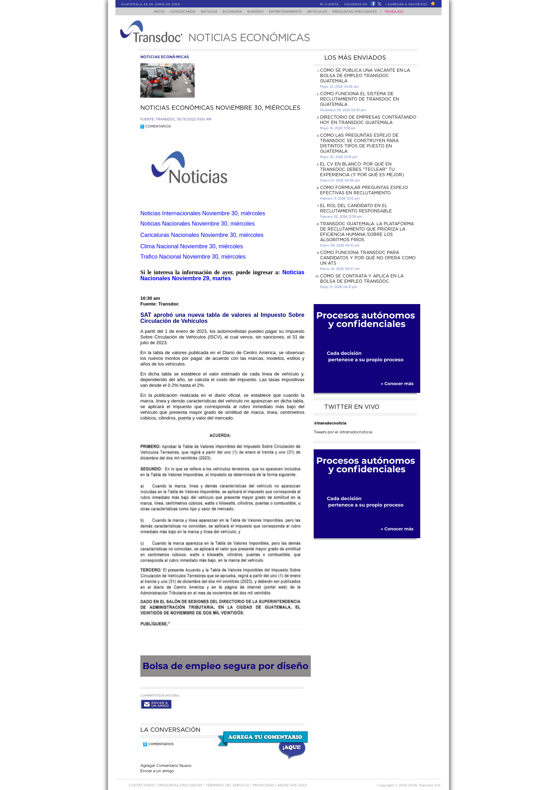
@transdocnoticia (330, 423)
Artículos (322, 11)
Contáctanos (142, 778)
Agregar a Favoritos (407, 4)
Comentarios (155, 126)
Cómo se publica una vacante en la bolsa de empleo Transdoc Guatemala (365, 75)
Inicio (152, 11)
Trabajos (400, 11)
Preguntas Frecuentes (362, 11)
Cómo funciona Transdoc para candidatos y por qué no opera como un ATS (368, 257)
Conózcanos (177, 11)
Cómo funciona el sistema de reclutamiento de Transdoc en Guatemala (359, 99)
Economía (230, 11)
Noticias (205, 11)
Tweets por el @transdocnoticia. (343, 432)
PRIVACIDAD (264, 778)
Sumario (256, 11)
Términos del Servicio (228, 778)
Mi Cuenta (329, 4)
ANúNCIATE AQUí (292, 778)
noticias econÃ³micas (164, 57)
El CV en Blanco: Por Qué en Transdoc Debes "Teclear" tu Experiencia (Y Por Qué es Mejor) (362, 169)
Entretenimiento (288, 11)
